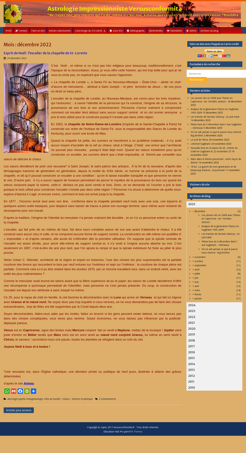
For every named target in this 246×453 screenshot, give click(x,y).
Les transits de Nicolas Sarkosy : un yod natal (215, 116)
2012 (191, 376)
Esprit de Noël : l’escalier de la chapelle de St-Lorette (45, 53)
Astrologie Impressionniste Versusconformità (114, 8)
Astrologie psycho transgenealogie (25, 398)
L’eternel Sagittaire (201, 143)
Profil (8, 30)
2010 (191, 387)
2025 (191, 204)
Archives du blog (209, 30)
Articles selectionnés (60, 30)
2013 (191, 370)
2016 (191, 352)
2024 (192, 305)
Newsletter (176, 30)
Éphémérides (156, 30)
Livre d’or (118, 30)
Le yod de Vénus (199, 139)
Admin (193, 30)
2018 (191, 340)
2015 (191, 358)
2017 (191, 346)
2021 (191, 323)
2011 (191, 381)
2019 (191, 334)
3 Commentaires (107, 398)
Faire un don (38, 30)
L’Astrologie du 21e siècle (90, 30)
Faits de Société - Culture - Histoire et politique (68, 398)
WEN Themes (135, 431)
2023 (191, 311)
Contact (23, 30)
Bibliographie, (137, 30)
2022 (191, 317)
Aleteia (29, 383)
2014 (191, 364)
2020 (191, 329)
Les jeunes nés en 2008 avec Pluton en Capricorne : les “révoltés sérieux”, (221, 218)
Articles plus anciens (18, 410)
